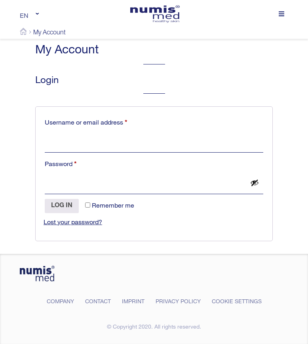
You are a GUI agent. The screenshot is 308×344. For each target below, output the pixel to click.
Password (73, 162)
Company (60, 301)
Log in (61, 206)
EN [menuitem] (24, 15)
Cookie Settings (237, 301)
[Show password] (254, 182)
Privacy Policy (178, 301)
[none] (28, 15)
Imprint (133, 301)
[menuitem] (28, 15)
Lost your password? (73, 222)
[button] (281, 14)
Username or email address (99, 121)
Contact (98, 301)
